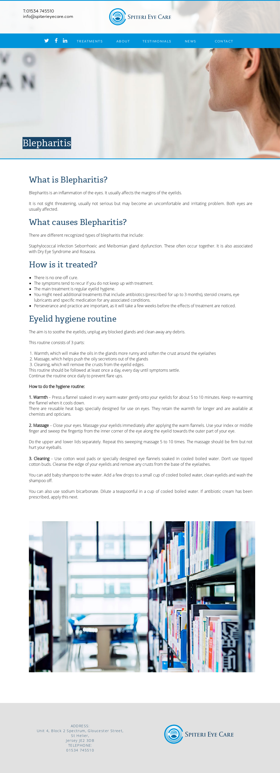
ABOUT (123, 41)
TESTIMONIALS (156, 41)
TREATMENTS (90, 41)
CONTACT (224, 41)
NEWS (190, 41)
